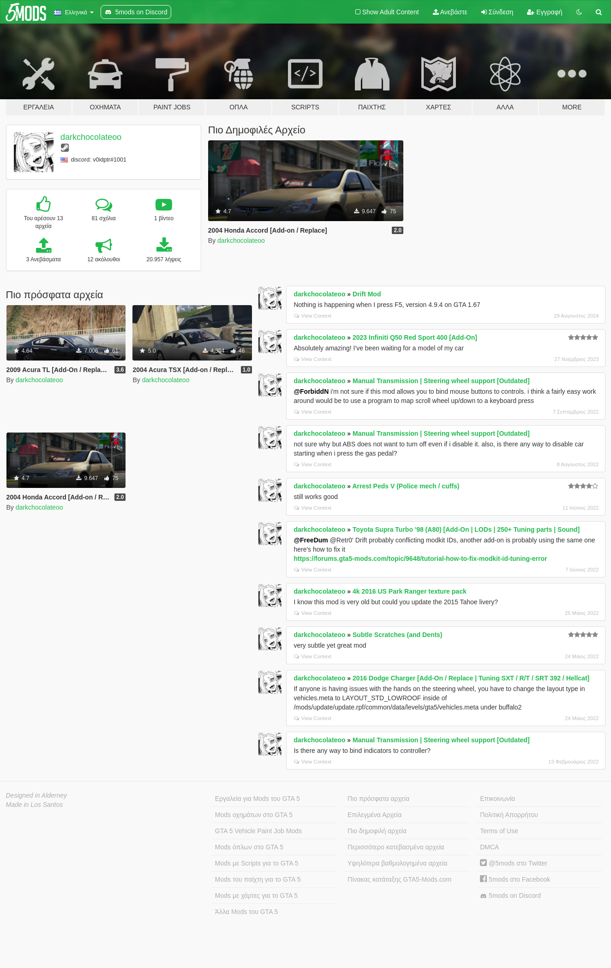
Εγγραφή (544, 12)
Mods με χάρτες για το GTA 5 (256, 895)
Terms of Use (499, 831)
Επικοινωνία (497, 798)
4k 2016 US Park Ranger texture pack (410, 591)
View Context (312, 316)
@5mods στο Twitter (513, 863)
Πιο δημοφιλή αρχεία (377, 831)
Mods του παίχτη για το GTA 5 (258, 879)
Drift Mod (367, 294)
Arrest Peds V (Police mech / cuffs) (405, 486)
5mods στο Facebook (515, 879)
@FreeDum (311, 540)
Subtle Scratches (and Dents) (398, 634)
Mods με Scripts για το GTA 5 (257, 863)
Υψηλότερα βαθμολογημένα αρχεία (397, 863)
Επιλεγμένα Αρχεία (374, 814)
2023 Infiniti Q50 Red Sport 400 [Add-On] (415, 337)
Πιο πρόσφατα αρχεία (378, 798)
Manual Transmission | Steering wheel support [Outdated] (441, 381)
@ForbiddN (311, 391)
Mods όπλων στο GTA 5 (249, 847)
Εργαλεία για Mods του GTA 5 (257, 798)
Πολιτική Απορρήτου (509, 814)
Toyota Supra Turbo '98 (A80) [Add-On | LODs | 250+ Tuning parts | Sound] (466, 529)
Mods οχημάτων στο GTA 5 (254, 814)
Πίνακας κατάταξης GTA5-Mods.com (399, 879)
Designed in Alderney (36, 795)
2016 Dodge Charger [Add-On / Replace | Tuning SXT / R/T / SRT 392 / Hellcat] (471, 678)
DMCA (489, 847)
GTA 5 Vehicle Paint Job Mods (258, 831)
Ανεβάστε (450, 12)
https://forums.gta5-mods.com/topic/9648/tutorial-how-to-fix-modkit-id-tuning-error (420, 558)
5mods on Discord (510, 896)
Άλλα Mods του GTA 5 (246, 911)
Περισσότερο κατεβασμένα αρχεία (395, 847)
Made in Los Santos (34, 804)
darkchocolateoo (90, 137)
